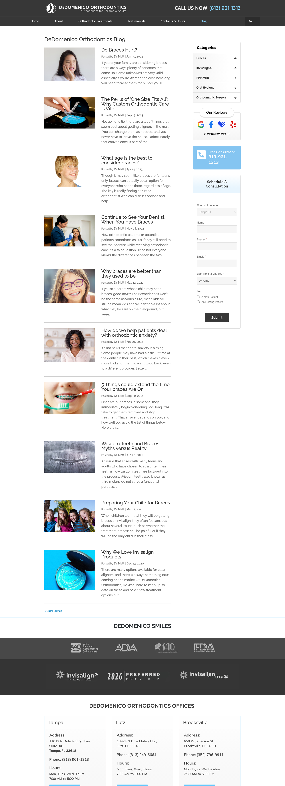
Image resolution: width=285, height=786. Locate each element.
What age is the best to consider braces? (126, 160)
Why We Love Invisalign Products (127, 554)
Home (35, 21)
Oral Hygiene (205, 87)
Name (201, 222)
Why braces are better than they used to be (131, 273)
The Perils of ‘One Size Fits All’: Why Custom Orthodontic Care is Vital (135, 103)
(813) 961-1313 (225, 8)
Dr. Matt (119, 56)
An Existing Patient (212, 302)
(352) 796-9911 (210, 754)
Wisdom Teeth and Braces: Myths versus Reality (130, 446)
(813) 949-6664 (142, 754)
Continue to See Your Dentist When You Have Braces (132, 219)
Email (201, 256)
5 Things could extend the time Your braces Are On (135, 387)
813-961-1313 (218, 159)
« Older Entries (53, 610)
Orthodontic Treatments (96, 21)
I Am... (200, 291)
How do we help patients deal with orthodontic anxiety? (134, 333)
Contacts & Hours (173, 21)
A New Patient (209, 296)
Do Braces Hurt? (119, 50)
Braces (201, 58)
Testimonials (136, 21)
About (59, 21)
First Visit (202, 78)
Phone (202, 239)
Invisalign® (204, 68)
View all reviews (215, 134)
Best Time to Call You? (210, 273)
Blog (203, 21)
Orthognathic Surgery (211, 97)
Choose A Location (208, 205)
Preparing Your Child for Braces (135, 502)
